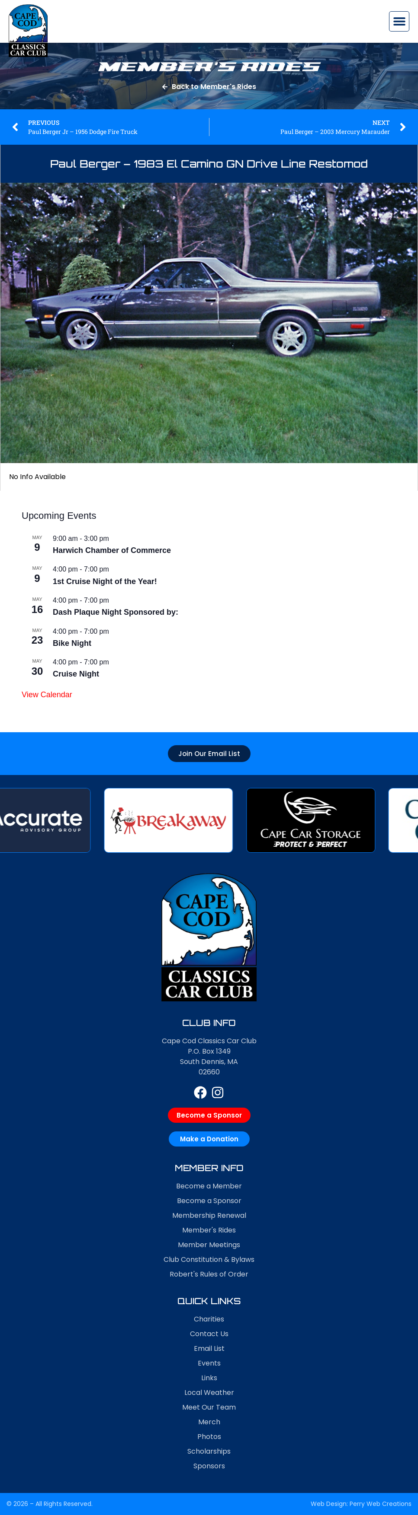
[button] (399, 21)
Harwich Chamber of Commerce (112, 550)
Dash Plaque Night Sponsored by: (115, 612)
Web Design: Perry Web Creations (361, 1503)
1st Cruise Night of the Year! (105, 581)
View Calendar (47, 694)
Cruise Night (76, 674)
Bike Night (72, 643)
